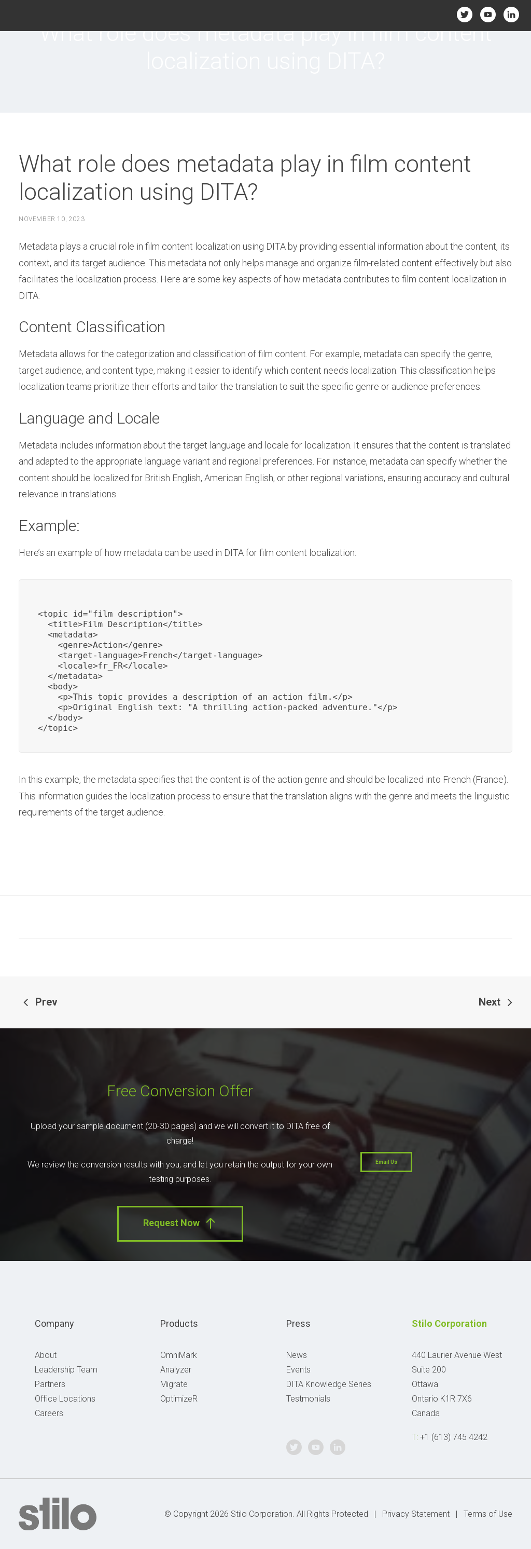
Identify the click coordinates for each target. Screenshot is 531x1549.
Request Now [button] (180, 1223)
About (46, 1355)
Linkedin (511, 14)
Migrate (174, 1384)
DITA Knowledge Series (328, 1384)
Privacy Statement (416, 1514)
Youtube (488, 14)
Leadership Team (66, 1370)
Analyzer (175, 1370)
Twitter (464, 14)
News (296, 1355)
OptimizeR (179, 1399)
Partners (50, 1384)
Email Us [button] (386, 1162)
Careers (49, 1413)
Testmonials (308, 1399)
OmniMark (178, 1355)
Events (298, 1370)
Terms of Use (488, 1514)
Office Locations (65, 1399)
